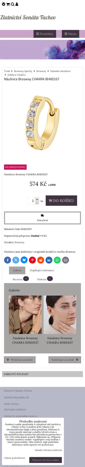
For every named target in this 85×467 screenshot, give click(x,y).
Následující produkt (64, 359)
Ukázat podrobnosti (14, 458)
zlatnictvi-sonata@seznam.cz (21, 416)
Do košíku (61, 200)
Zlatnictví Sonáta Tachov (28, 17)
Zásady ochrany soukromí (48, 450)
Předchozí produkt (20, 359)
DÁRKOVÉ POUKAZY (16, 374)
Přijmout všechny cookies (45, 460)
